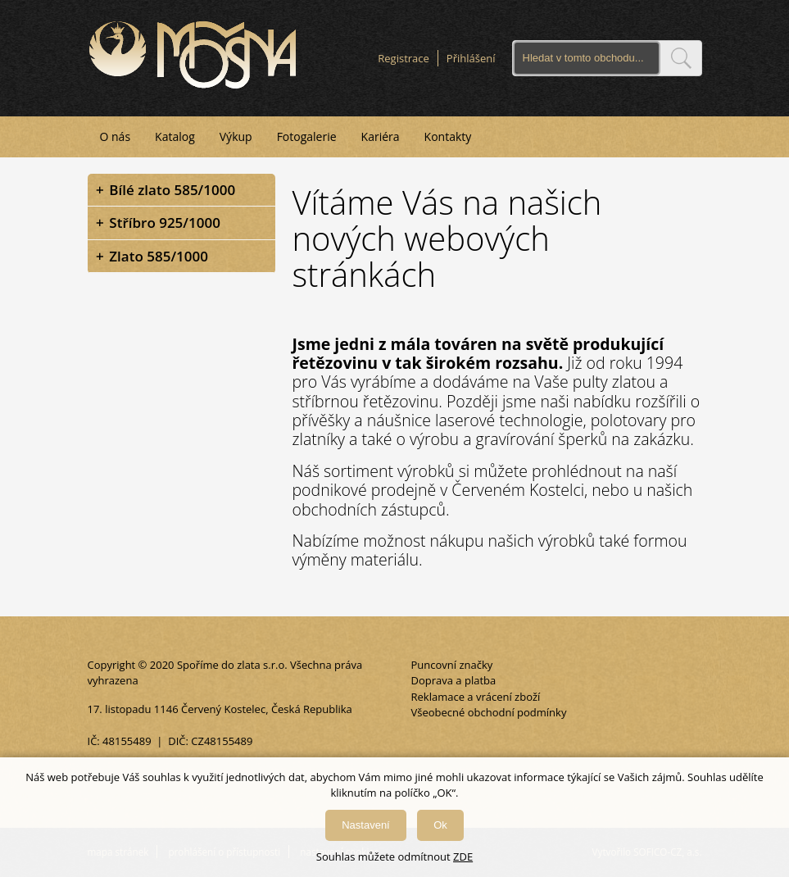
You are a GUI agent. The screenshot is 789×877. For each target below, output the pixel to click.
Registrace (403, 58)
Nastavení (366, 825)
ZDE (463, 856)
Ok (440, 825)
